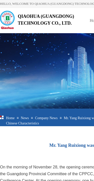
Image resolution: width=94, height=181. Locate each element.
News (25, 118)
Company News (46, 118)
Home (10, 118)
